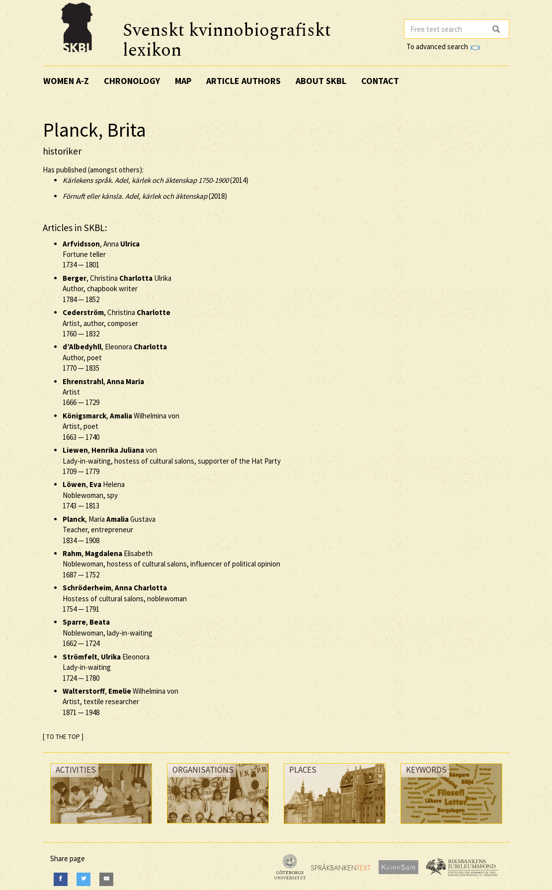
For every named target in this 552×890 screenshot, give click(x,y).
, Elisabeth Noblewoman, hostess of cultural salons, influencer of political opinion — (171, 564)
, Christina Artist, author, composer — (116, 323)
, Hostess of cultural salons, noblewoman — (125, 598)
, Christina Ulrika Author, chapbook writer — (117, 288)
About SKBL (321, 80)
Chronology (132, 80)
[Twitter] (83, 879)
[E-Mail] (106, 879)
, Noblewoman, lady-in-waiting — (108, 632)
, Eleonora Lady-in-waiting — (106, 667)
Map (183, 80)
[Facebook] (61, 879)
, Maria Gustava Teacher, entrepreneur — (109, 529)
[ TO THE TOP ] (63, 736)
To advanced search (443, 46)
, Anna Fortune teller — (101, 254)
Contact (380, 80)
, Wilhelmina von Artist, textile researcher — (120, 701)
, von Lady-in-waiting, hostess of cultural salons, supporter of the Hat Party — (172, 460)
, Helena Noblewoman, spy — (94, 495)
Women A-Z (66, 80)
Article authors (243, 80)
